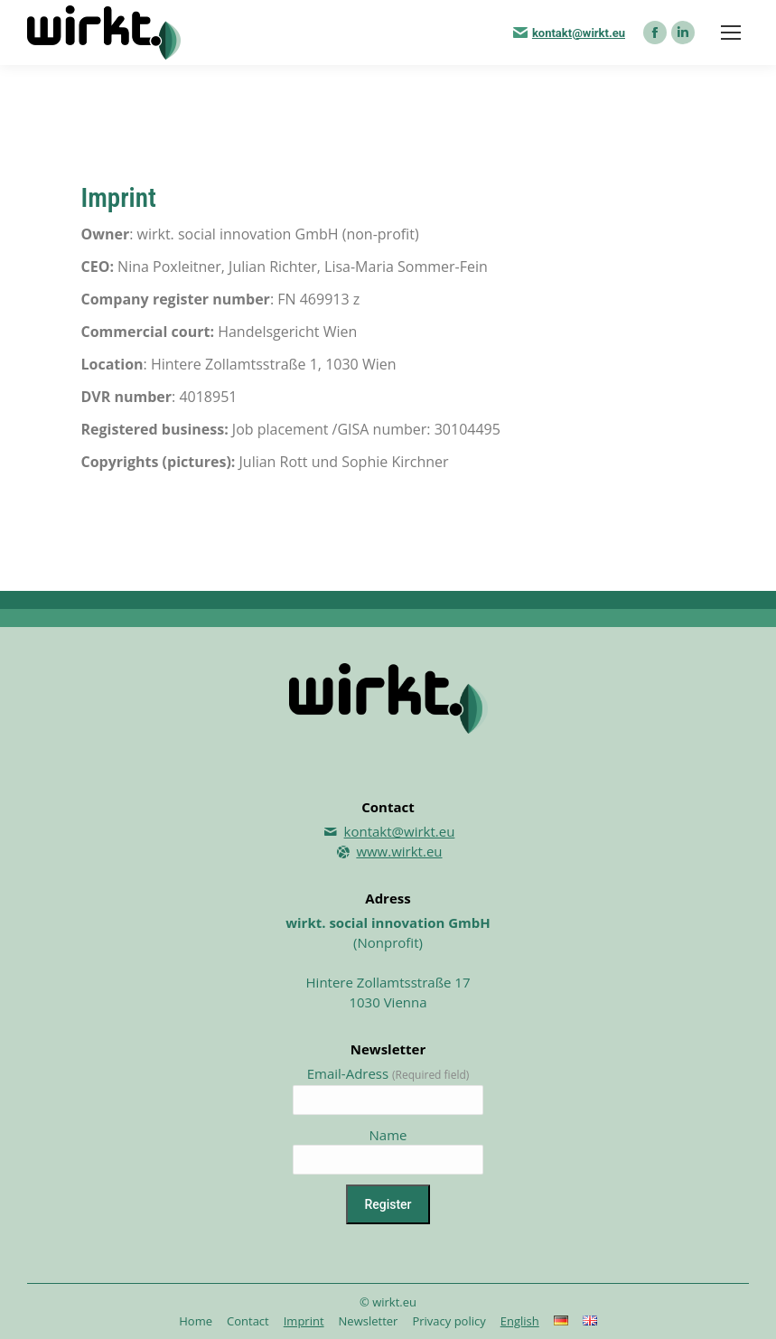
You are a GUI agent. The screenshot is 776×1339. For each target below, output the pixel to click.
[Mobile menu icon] (731, 32)
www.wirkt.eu (399, 851)
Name (388, 1135)
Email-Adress (388, 1073)
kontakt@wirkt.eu (578, 33)
